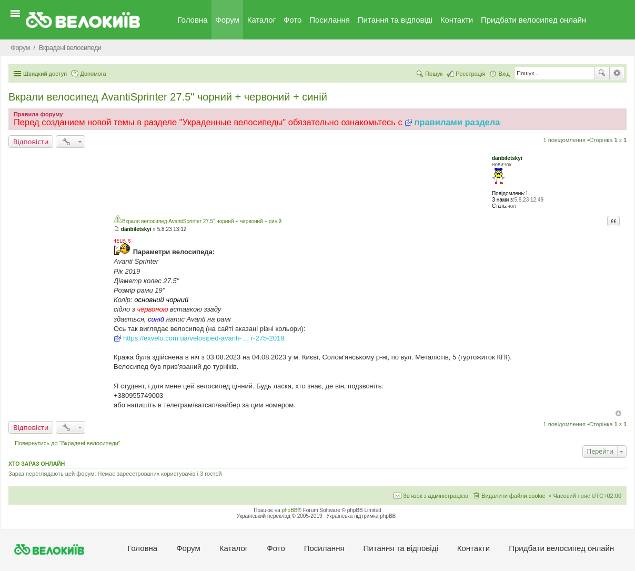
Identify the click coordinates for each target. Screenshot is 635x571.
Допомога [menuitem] (93, 74)
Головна (193, 19)
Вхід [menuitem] (504, 74)
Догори (618, 413)
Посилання (329, 19)
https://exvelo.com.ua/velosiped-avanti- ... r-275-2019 (203, 338)
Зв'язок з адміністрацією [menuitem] (435, 496)
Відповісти (30, 141)
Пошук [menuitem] (433, 74)
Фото (292, 19)
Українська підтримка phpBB (361, 516)
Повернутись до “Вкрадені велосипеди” (67, 443)
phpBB (290, 510)
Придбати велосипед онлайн (533, 19)
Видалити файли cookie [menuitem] (513, 496)
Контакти (456, 19)
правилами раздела (457, 122)
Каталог (261, 19)
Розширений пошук (617, 73)
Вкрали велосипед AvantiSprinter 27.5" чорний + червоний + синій (167, 97)
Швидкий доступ (45, 74)
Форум (227, 19)
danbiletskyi (507, 158)
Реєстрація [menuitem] (470, 74)
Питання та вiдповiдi (395, 19)
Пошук (602, 73)
